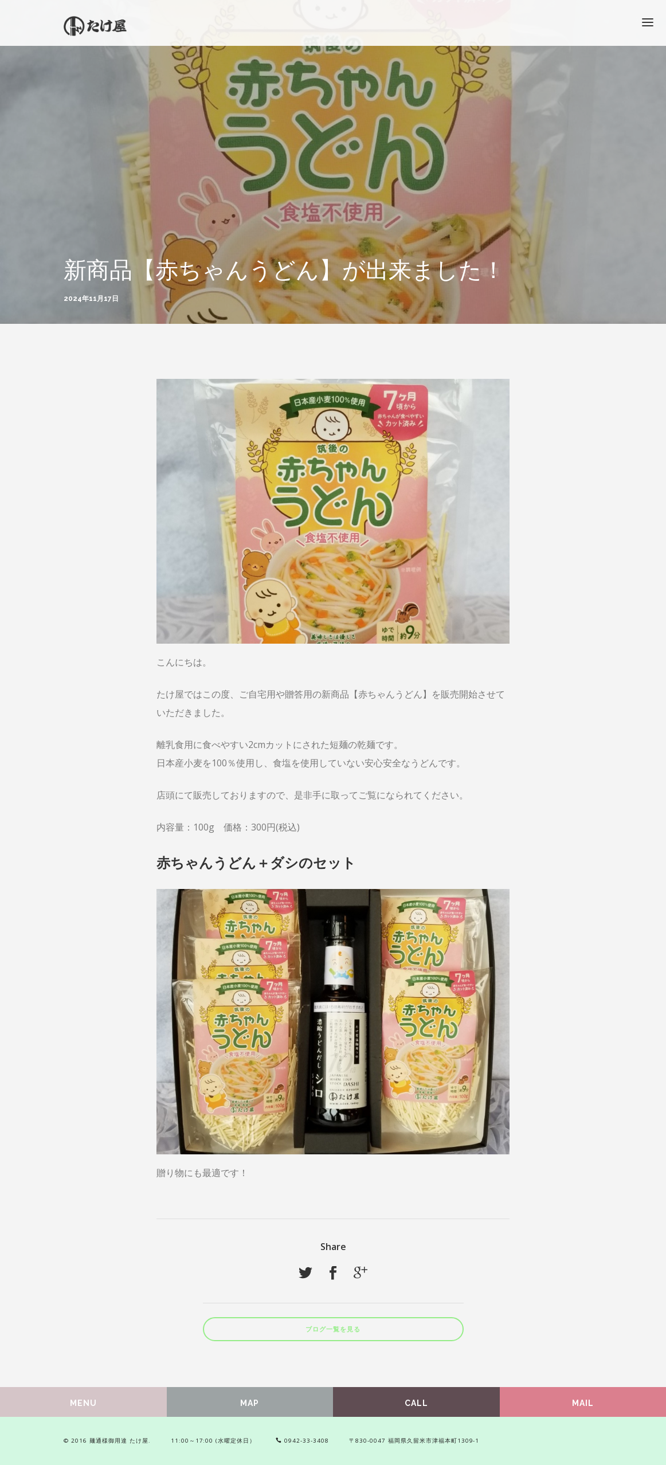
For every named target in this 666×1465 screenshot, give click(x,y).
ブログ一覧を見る (333, 1329)
